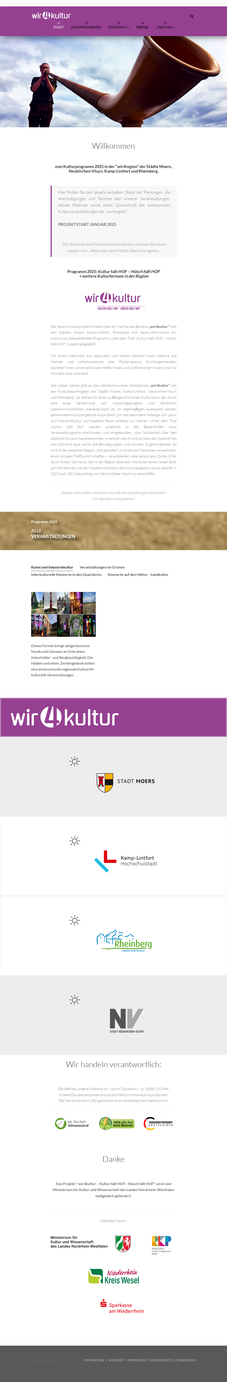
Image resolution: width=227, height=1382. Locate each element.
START (58, 27)
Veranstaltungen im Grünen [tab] (102, 567)
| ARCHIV (165, 27)
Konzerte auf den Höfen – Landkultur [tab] (138, 574)
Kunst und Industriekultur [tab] (52, 567)
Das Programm (86, 27)
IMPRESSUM (137, 1360)
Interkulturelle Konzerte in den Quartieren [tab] (66, 574)
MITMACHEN (94, 1360)
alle (53, 533)
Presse (142, 27)
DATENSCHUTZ (161, 1360)
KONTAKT (116, 1360)
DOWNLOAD (186, 1360)
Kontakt (119, 27)
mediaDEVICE (49, 1361)
